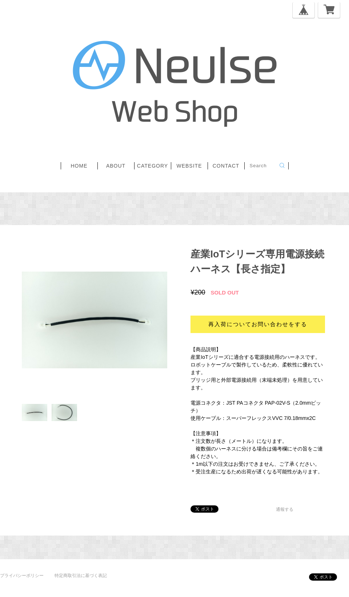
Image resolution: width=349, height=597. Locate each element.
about (115, 166)
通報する (284, 509)
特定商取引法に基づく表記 (81, 575)
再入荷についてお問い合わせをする (257, 324)
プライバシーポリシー (22, 575)
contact (226, 166)
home (79, 166)
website (189, 166)
